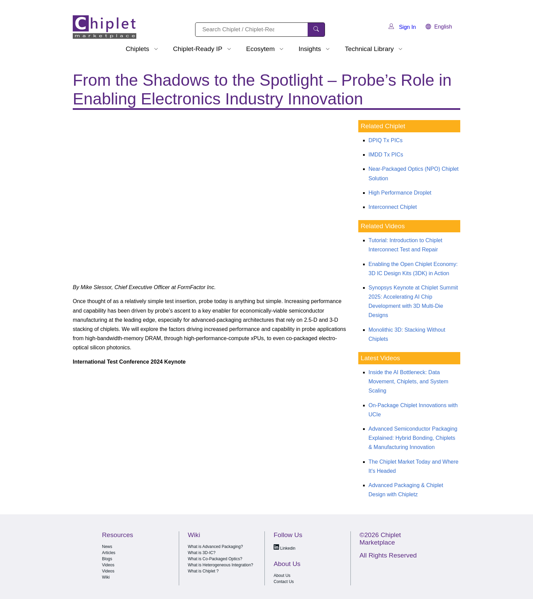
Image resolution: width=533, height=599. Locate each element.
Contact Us (284, 581)
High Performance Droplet (399, 193)
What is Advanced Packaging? (215, 546)
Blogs (107, 558)
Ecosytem (260, 48)
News (107, 546)
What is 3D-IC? (202, 552)
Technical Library (369, 48)
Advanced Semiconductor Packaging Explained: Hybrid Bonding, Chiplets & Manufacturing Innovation (413, 438)
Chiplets (137, 48)
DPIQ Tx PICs (385, 140)
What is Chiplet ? (203, 571)
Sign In (402, 27)
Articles (108, 552)
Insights (309, 48)
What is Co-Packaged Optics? (215, 558)
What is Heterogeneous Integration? (220, 565)
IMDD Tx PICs (385, 154)
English (439, 27)
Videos (108, 565)
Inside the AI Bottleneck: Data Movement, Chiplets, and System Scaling (408, 381)
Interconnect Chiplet (392, 207)
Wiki (106, 577)
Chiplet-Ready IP (197, 48)
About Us (282, 575)
